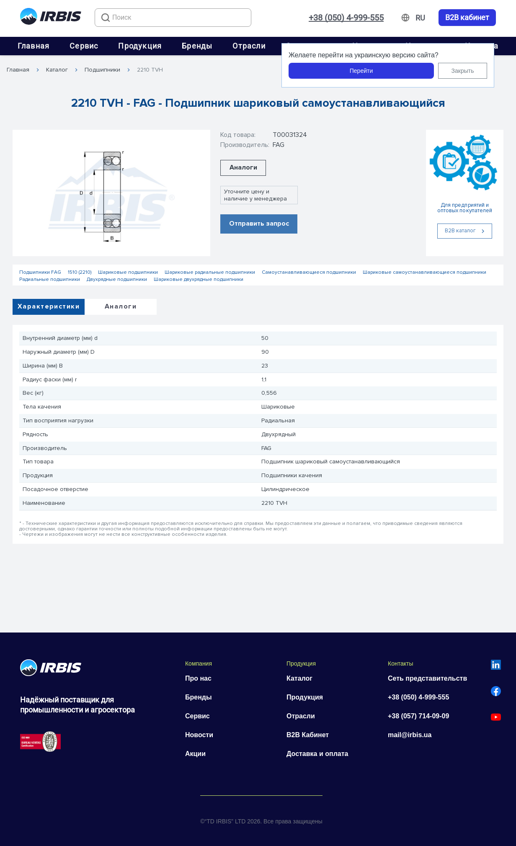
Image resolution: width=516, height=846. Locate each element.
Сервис (84, 45)
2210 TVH (150, 70)
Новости (199, 734)
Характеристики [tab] (49, 306)
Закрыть (463, 70)
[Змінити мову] (420, 18)
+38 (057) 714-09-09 (418, 716)
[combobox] (173, 17)
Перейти (361, 70)
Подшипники (102, 70)
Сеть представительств (427, 678)
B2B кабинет (467, 17)
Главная (33, 45)
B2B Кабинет (307, 734)
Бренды (197, 45)
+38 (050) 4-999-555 (346, 17)
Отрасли (248, 45)
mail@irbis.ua (410, 734)
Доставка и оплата (317, 753)
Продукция (140, 45)
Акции (195, 753)
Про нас (198, 678)
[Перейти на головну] (50, 18)
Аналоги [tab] (121, 306)
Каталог (57, 70)
